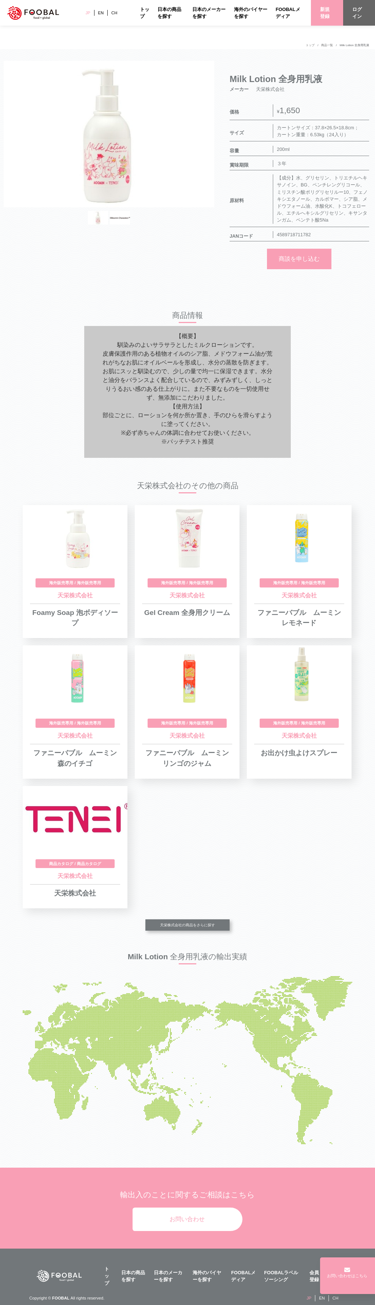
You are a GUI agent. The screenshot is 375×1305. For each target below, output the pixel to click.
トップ (310, 45)
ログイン (357, 13)
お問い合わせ (187, 1219)
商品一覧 (327, 45)
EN (101, 13)
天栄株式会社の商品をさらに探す (187, 925)
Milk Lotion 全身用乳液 (354, 45)
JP (87, 13)
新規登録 (325, 13)
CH (114, 13)
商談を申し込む (299, 259)
